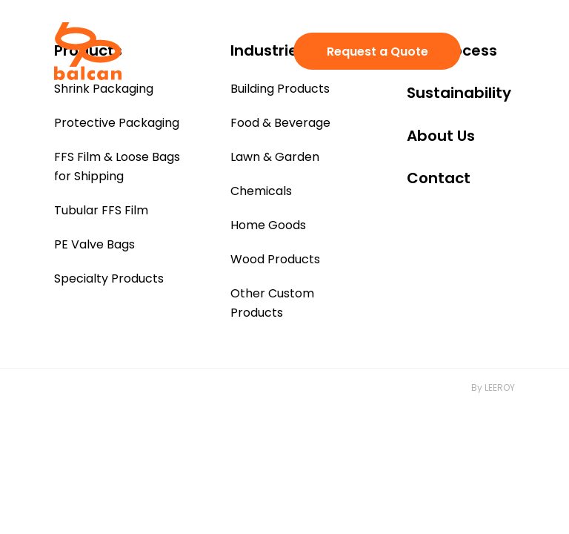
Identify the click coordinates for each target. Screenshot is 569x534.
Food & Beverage (280, 122)
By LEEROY (493, 387)
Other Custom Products (272, 303)
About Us (441, 135)
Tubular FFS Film (101, 210)
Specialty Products (109, 278)
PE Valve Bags (94, 244)
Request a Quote (377, 51)
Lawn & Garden (274, 156)
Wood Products (275, 259)
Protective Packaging (116, 122)
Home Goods (268, 225)
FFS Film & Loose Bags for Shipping (117, 166)
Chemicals (261, 191)
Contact (438, 178)
